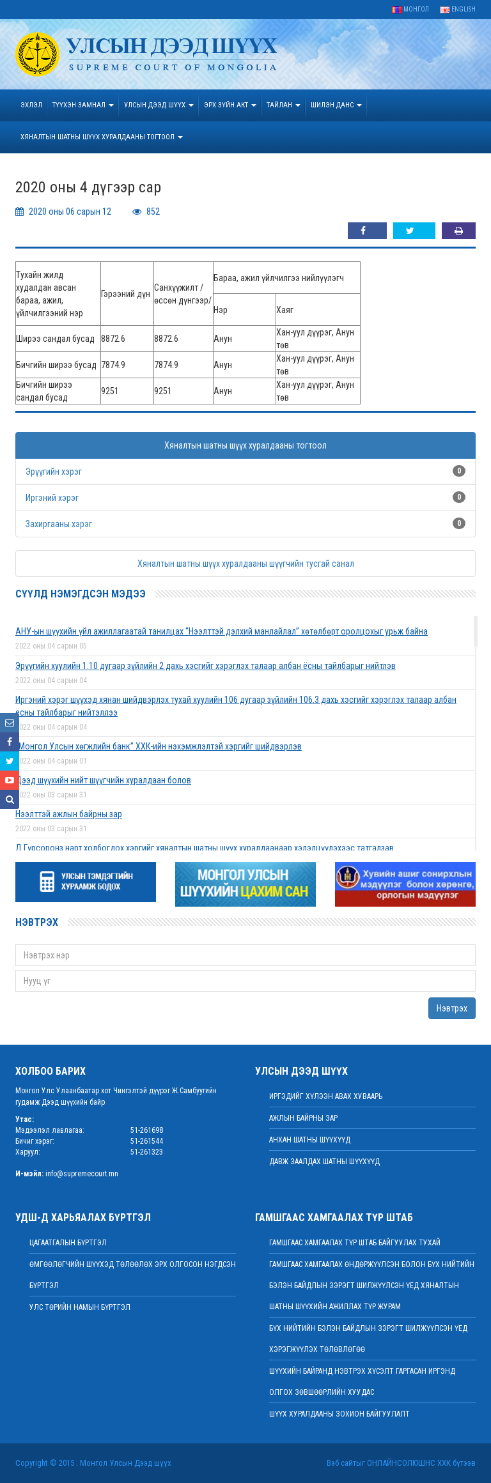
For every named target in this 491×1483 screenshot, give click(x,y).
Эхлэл (31, 105)
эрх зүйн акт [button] (230, 105)
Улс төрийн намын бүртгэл (79, 1307)
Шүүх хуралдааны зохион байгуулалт (339, 1414)
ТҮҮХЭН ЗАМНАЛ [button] (83, 105)
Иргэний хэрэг (52, 498)
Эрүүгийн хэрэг (54, 471)
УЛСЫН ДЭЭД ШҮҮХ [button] (159, 105)
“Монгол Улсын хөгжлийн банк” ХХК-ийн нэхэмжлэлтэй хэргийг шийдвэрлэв (158, 746)
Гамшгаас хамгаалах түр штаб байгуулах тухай (354, 1242)
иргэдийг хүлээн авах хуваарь (325, 1096)
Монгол (410, 9)
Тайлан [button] (283, 105)
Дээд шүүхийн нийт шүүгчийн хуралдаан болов (103, 780)
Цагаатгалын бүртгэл (68, 1242)
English (458, 9)
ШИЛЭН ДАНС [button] (336, 105)
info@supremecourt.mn (81, 1173)
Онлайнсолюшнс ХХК (409, 1463)
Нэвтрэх (452, 1008)
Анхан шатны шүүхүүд (309, 1139)
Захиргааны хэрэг (59, 524)
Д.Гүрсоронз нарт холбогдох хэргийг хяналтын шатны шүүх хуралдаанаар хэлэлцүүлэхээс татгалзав (204, 848)
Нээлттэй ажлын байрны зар (68, 814)
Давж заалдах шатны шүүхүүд (324, 1161)
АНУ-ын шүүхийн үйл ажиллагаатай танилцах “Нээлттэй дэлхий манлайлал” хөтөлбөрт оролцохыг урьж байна (221, 631)
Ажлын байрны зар (303, 1118)
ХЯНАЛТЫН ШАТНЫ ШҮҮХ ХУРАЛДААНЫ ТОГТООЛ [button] (101, 137)
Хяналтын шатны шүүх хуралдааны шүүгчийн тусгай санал (245, 563)
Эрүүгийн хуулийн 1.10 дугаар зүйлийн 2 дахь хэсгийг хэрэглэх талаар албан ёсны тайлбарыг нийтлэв (205, 666)
